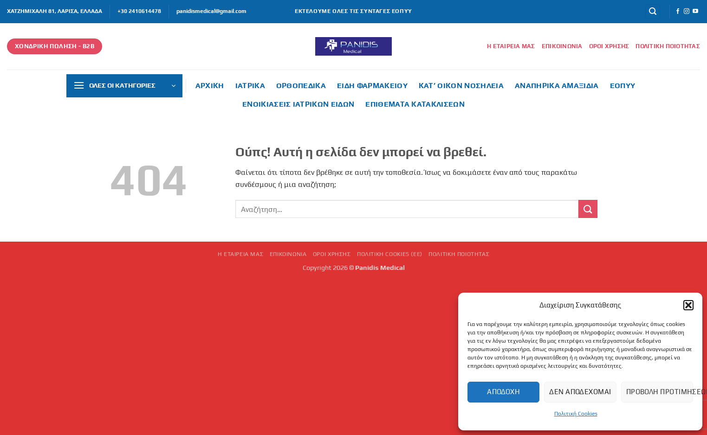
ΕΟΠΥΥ (623, 85)
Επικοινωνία (562, 46)
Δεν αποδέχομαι (580, 392)
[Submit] (587, 209)
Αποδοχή (503, 392)
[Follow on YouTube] (695, 11)
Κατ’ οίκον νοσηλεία (461, 85)
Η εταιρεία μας (511, 46)
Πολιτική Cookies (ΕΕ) (389, 254)
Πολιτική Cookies (575, 413)
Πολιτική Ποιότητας (668, 46)
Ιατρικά (250, 85)
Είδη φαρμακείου (372, 85)
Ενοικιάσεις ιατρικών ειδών (298, 104)
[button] (688, 305)
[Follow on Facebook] (678, 11)
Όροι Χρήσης (609, 46)
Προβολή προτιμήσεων (659, 392)
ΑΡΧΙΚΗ (209, 85)
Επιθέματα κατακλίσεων (415, 104)
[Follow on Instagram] (686, 11)
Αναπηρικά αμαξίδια (557, 85)
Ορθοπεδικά (301, 85)
